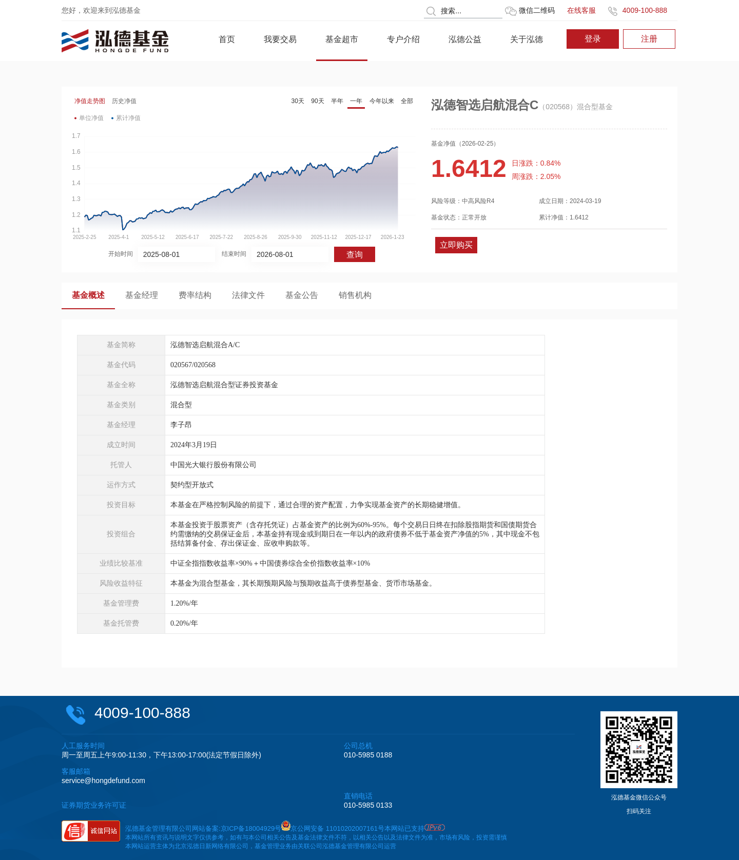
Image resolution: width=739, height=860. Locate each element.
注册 (649, 38)
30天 (297, 101)
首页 (227, 39)
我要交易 (280, 39)
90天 (317, 101)
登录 (593, 38)
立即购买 (456, 245)
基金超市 (341, 39)
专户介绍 (403, 39)
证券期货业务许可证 (94, 805)
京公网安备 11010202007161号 (337, 828)
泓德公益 (465, 39)
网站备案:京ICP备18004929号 (236, 828)
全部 (407, 101)
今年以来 (381, 101)
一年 (356, 101)
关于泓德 (526, 39)
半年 (337, 101)
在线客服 (581, 10)
